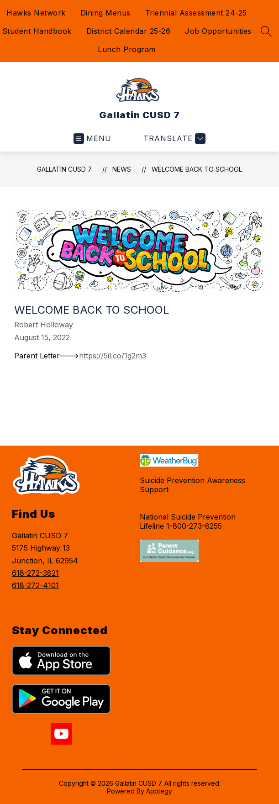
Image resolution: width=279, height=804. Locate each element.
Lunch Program (127, 49)
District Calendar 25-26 (128, 31)
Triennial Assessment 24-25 (196, 12)
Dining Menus (105, 12)
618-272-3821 (35, 573)
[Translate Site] (173, 138)
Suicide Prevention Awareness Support (192, 485)
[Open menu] (92, 138)
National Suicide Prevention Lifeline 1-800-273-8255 (188, 521)
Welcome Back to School (197, 169)
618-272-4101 (35, 585)
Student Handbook (37, 31)
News (121, 169)
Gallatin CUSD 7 (64, 169)
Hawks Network (36, 12)
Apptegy (159, 791)
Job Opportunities (218, 31)
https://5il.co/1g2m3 (112, 355)
